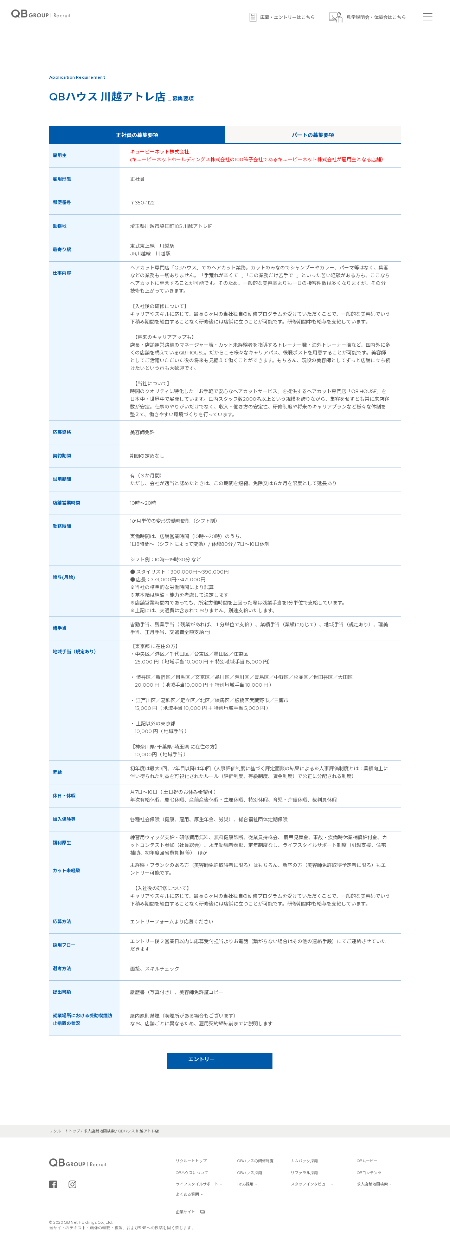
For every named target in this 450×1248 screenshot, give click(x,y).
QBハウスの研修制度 (255, 1160)
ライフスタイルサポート (197, 1184)
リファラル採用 (304, 1172)
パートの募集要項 (313, 135)
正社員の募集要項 (137, 135)
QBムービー (367, 1160)
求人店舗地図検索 (372, 1184)
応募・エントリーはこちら (287, 17)
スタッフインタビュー (310, 1184)
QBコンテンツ (369, 1172)
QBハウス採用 (249, 1172)
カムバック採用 (304, 1160)
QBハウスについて (192, 1172)
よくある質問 (187, 1194)
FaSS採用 (245, 1184)
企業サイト (185, 1211)
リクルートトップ (191, 1160)
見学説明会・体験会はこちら (376, 17)
